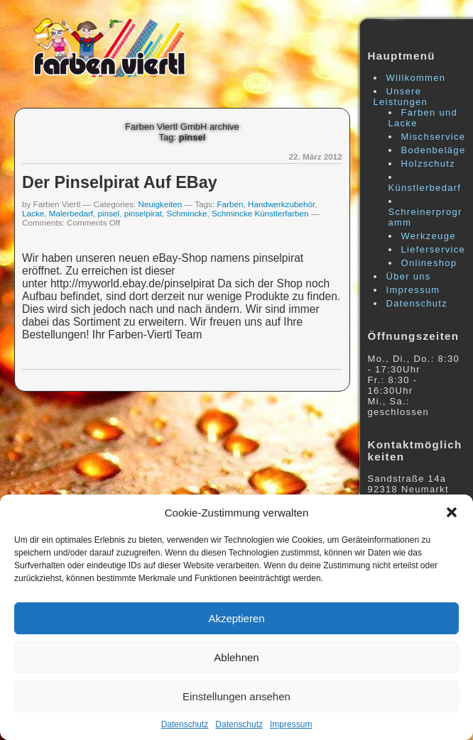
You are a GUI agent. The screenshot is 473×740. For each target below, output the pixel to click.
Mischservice (433, 136)
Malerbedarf (71, 213)
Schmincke (186, 213)
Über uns (408, 276)
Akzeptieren (236, 618)
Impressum (291, 724)
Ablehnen (236, 657)
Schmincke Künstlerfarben (260, 213)
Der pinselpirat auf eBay (119, 182)
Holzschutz (428, 163)
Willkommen (416, 77)
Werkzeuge (428, 236)
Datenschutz (185, 724)
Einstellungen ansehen (236, 696)
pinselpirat (143, 213)
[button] (452, 512)
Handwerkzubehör (281, 204)
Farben (230, 204)
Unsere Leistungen (401, 96)
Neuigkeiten (160, 204)
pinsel (109, 213)
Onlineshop (429, 263)
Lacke (33, 213)
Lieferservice (433, 249)
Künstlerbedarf (425, 187)
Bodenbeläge (433, 150)
